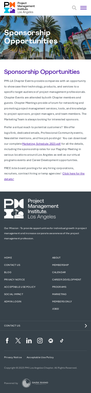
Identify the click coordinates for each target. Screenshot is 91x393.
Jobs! (55, 308)
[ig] (40, 340)
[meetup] (51, 340)
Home (8, 257)
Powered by (11, 383)
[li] (29, 340)
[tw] (18, 340)
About (56, 257)
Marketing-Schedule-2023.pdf (41, 143)
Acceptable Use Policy (19, 286)
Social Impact (13, 294)
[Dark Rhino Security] (35, 383)
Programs (59, 286)
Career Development (66, 279)
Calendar (59, 272)
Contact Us (12, 265)
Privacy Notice (14, 279)
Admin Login (12, 301)
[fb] (7, 340)
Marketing (59, 294)
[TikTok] (62, 340)
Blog (7, 272)
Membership (60, 265)
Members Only (62, 301)
